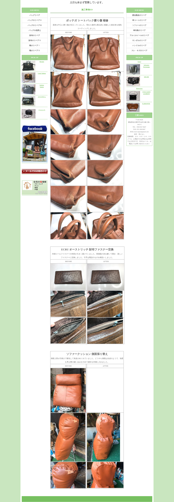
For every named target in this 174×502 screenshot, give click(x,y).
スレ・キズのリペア (139, 50)
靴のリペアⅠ (34, 45)
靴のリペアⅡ (34, 50)
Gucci (139, 61)
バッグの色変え (35, 30)
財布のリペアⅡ (35, 40)
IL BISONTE (146, 103)
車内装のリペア (139, 30)
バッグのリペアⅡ (35, 20)
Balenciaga (139, 88)
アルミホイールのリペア (139, 35)
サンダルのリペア (139, 40)
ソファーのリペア (139, 25)
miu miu (146, 77)
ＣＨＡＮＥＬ (42, 97)
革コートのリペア (139, 20)
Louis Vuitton (42, 73)
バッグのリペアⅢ (35, 25)
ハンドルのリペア (139, 45)
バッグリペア (34, 15)
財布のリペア (34, 35)
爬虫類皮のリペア (139, 15)
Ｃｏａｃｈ (41, 110)
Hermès (42, 61)
